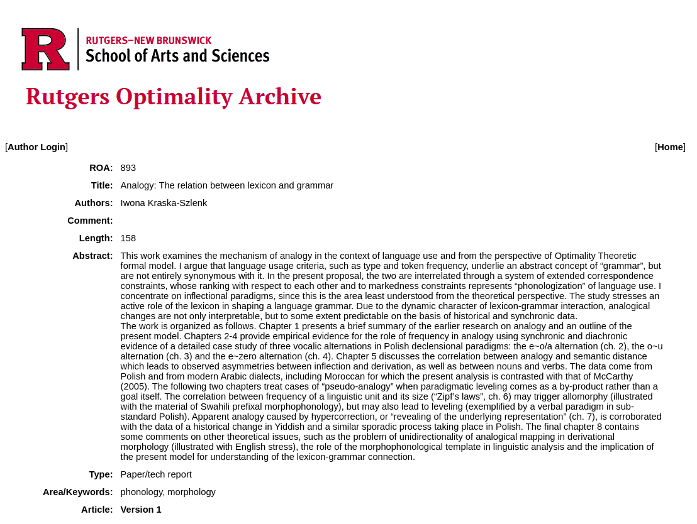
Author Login (36, 147)
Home (670, 147)
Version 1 (141, 510)
